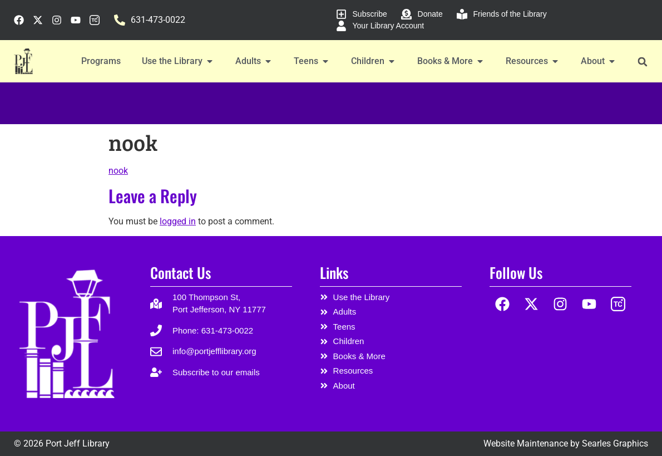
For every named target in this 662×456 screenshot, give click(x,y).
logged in (178, 221)
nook (118, 170)
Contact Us (180, 272)
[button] (642, 61)
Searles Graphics (615, 443)
